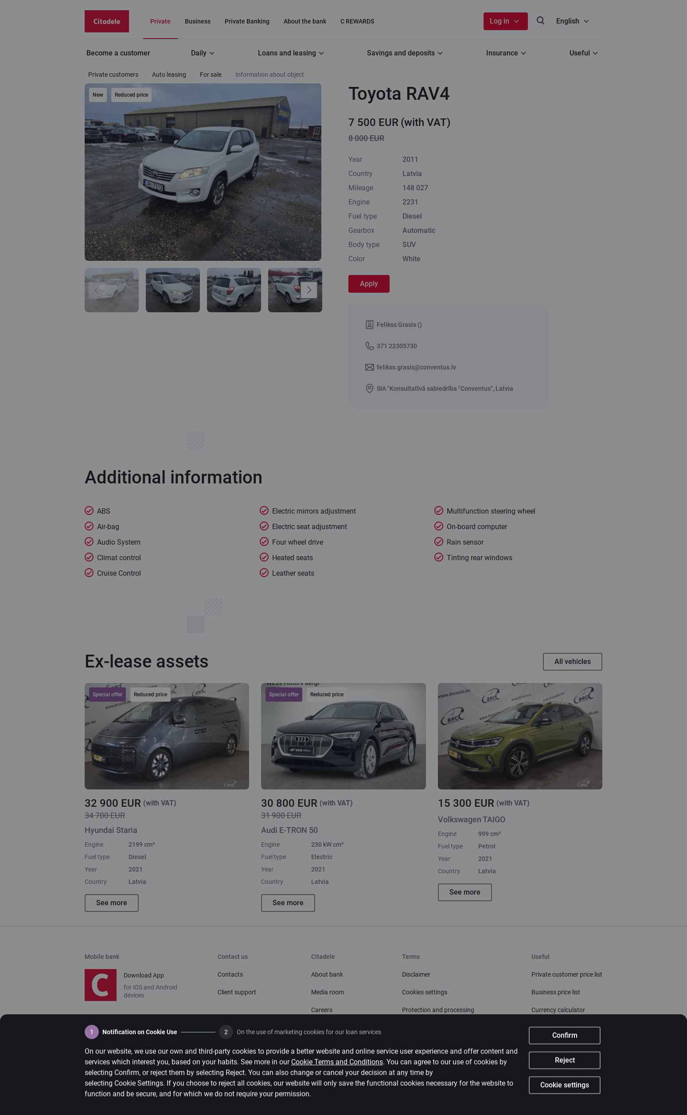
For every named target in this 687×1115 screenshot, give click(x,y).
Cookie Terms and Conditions (337, 1070)
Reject (565, 1068)
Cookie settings (564, 1093)
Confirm (565, 1043)
